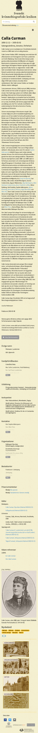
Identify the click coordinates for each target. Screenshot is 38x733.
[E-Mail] (14, 719)
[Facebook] (5, 719)
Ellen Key (4, 192)
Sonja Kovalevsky (25, 178)
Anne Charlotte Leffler (23, 185)
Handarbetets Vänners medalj (19, 493)
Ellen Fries (8, 207)
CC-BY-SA (19, 623)
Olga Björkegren (27, 183)
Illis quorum (13, 490)
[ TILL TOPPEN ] (6, 569)
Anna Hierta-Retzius (14, 189)
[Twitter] (10, 719)
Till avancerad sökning (10, 25)
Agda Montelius (26, 189)
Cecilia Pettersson (7, 306)
